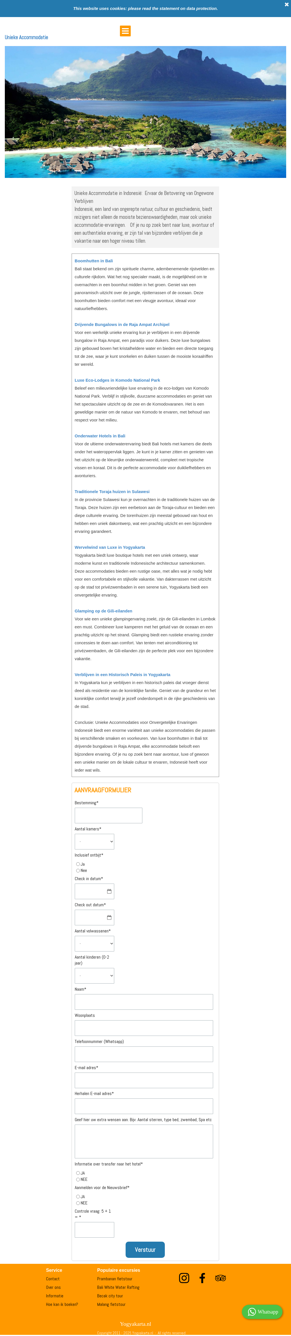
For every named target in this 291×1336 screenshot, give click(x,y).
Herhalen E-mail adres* (94, 1093)
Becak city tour (110, 1296)
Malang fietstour (111, 1304)
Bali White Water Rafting (118, 1287)
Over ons (53, 1287)
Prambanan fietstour (114, 1279)
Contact (53, 1279)
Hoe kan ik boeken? (62, 1304)
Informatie (54, 1296)
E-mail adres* (86, 1068)
